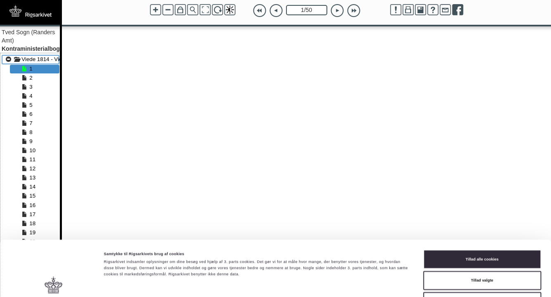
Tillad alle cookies (482, 209)
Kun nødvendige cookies (482, 252)
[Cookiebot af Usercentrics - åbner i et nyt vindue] (53, 283)
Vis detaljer (340, 283)
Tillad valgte (482, 231)
